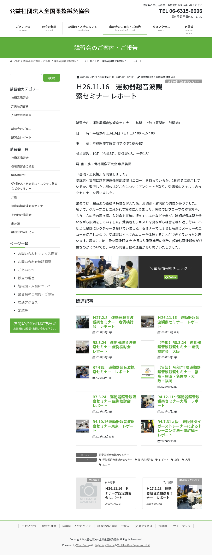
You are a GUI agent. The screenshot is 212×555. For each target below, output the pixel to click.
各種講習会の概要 (22, 166)
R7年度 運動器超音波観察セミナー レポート (114, 369)
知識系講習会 (20, 106)
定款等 (23, 310)
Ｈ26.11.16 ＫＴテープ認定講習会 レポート (118, 493)
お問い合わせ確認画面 (34, 261)
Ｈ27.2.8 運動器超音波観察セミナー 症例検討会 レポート (113, 322)
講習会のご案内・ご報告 (36, 293)
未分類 (15, 223)
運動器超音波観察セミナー (184, 81)
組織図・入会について (34, 285)
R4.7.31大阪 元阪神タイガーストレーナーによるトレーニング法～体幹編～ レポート (180, 428)
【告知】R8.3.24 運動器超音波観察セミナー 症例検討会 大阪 (179, 347)
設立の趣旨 (26, 277)
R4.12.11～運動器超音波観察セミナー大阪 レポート (179, 401)
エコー (106, 464)
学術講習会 (18, 175)
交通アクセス (28, 302)
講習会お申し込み (22, 232)
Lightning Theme (104, 545)
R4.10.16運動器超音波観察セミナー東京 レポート (114, 426)
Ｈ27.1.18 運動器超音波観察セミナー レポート (159, 493)
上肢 (177, 459)
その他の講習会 (21, 215)
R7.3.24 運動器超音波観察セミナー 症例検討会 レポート (114, 401)
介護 (14, 197)
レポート (164, 459)
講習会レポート (21, 137)
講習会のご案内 (21, 129)
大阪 (187, 459)
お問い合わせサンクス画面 (38, 253)
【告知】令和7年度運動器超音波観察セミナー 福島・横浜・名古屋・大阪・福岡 (179, 373)
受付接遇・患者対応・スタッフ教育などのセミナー (34, 186)
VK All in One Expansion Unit (133, 545)
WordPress (82, 545)
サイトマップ (181, 526)
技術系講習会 (145, 459)
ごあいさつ (26, 269)
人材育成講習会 (21, 115)
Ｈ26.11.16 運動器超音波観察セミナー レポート (178, 322)
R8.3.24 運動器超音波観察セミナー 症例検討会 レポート (114, 347)
